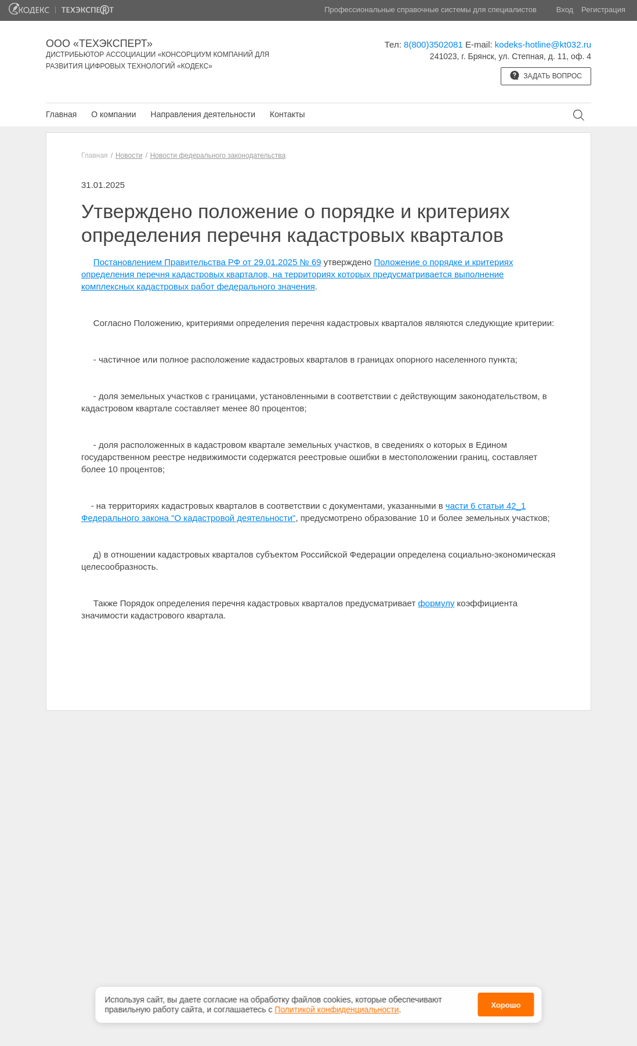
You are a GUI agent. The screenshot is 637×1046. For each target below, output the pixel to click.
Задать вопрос (546, 75)
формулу (436, 603)
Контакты (287, 114)
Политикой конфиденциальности (336, 1006)
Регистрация (603, 9)
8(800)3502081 (433, 44)
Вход (564, 9)
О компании (113, 114)
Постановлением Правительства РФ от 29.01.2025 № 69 (207, 262)
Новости (128, 155)
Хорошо (505, 1002)
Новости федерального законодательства (217, 155)
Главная (61, 114)
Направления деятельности (203, 114)
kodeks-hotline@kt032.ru (543, 44)
